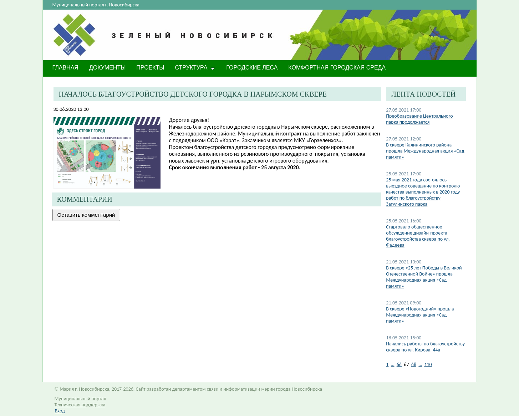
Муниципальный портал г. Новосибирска (95, 5)
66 (399, 364)
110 (428, 364)
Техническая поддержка (80, 405)
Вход (60, 411)
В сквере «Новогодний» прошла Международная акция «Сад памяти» (420, 315)
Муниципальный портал (80, 399)
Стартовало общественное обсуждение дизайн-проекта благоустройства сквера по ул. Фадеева (418, 236)
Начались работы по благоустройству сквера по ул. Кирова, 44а (425, 347)
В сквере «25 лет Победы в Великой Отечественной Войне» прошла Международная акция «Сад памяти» (424, 277)
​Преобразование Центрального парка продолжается (419, 119)
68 (413, 364)
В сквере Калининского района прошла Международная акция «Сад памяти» (425, 151)
